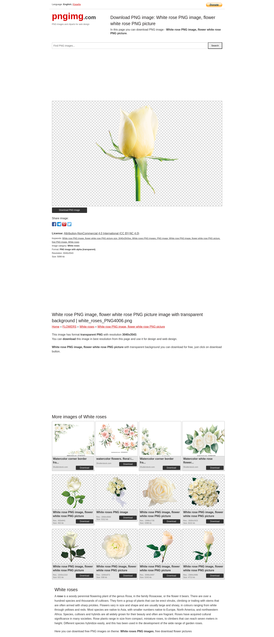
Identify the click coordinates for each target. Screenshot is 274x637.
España (77, 4)
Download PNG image (69, 210)
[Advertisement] (137, 76)
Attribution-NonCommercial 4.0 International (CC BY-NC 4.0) (101, 233)
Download (84, 468)
